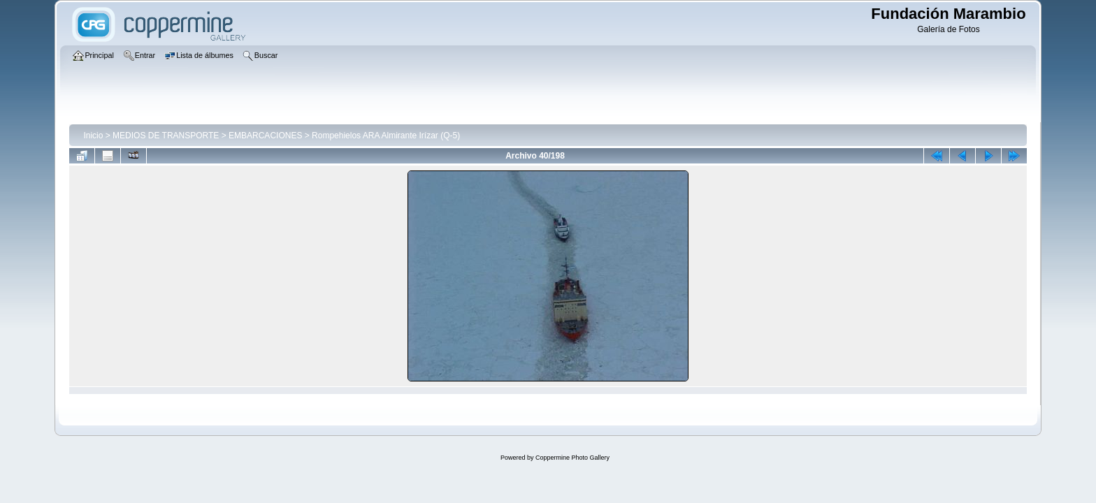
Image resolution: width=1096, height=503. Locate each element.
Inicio (93, 135)
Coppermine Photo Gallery (572, 457)
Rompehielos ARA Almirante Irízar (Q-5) (386, 135)
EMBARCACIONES (265, 135)
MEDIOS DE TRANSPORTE (166, 135)
